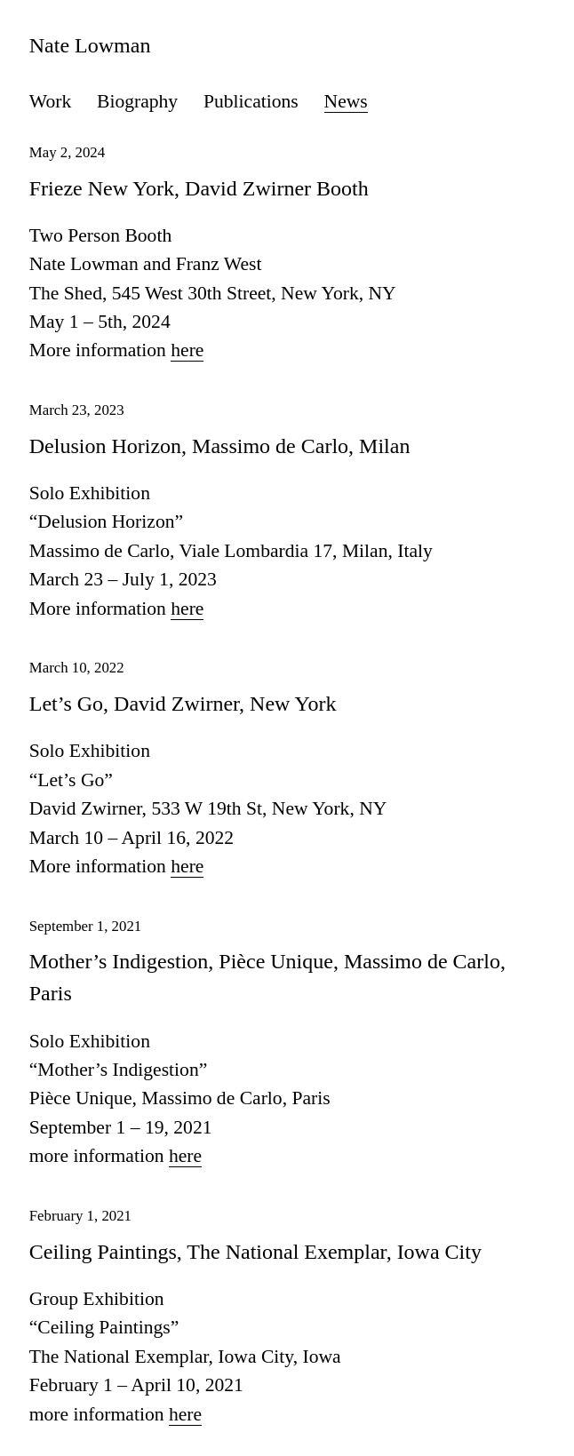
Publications (251, 101)
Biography (137, 101)
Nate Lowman (90, 45)
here (187, 350)
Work (50, 101)
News (346, 101)
